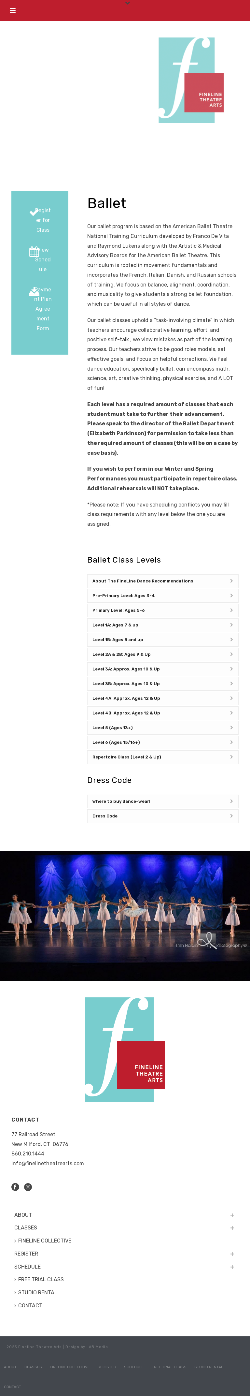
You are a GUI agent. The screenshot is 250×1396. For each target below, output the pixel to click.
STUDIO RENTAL (35, 1292)
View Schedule (43, 259)
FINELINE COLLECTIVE (42, 1241)
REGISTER (26, 1254)
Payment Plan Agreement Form (43, 309)
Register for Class (43, 220)
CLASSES (25, 1228)
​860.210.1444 (27, 1154)
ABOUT (23, 1215)
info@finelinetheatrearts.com (47, 1163)
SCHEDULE (27, 1267)
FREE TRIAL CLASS (39, 1279)
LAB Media (97, 1347)
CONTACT (28, 1305)
